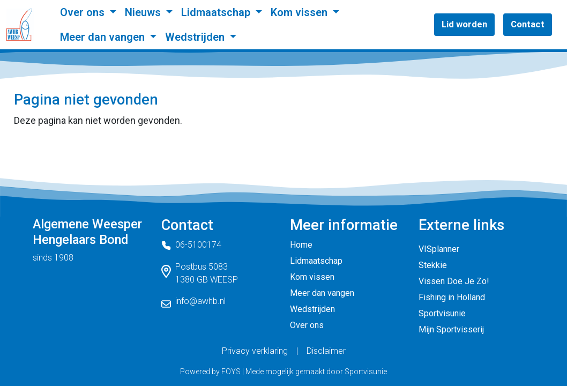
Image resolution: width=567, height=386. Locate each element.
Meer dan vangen (103, 37)
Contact (527, 24)
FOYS (231, 371)
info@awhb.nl (200, 301)
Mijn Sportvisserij (451, 329)
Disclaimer (326, 351)
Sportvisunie (442, 313)
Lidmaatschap (217, 12)
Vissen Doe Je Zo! (454, 281)
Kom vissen (300, 12)
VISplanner (439, 249)
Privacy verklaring (255, 351)
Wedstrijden (196, 37)
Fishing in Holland (452, 297)
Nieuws (144, 12)
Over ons (83, 12)
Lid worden (464, 24)
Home (301, 245)
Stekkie (433, 265)
